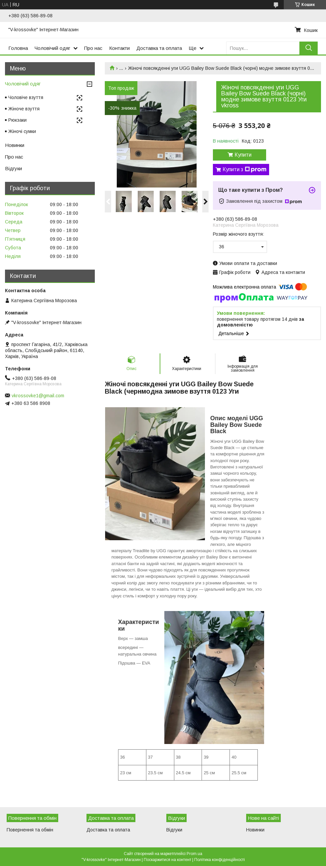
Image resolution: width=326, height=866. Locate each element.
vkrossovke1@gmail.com (38, 395)
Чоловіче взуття (25, 97)
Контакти (119, 48)
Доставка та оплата (159, 48)
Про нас (93, 48)
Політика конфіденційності (219, 859)
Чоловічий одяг (52, 48)
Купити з (244, 170)
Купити (243, 155)
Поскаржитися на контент (167, 859)
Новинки (14, 145)
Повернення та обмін (30, 829)
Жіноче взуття (24, 108)
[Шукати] (308, 48)
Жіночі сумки (22, 131)
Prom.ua (194, 853)
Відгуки (13, 168)
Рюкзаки (17, 120)
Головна (18, 48)
